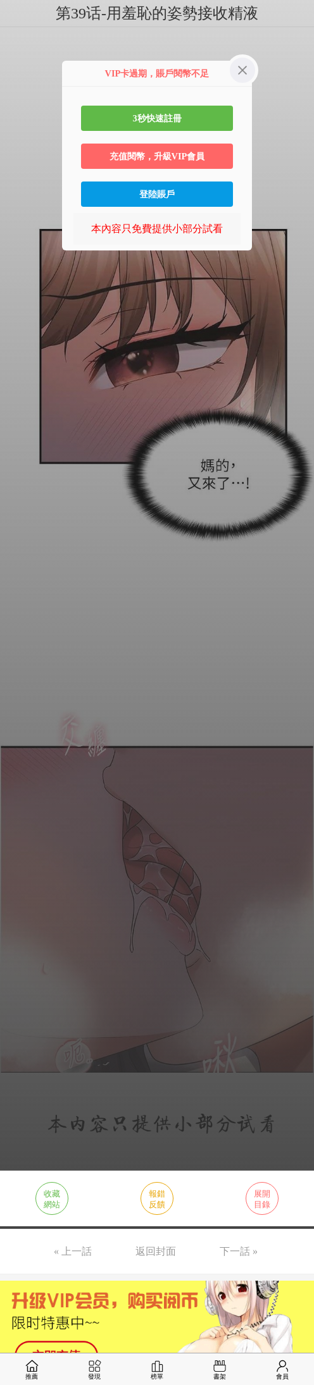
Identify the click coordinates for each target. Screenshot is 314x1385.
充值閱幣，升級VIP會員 (157, 156)
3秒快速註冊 (156, 118)
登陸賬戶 (157, 194)
